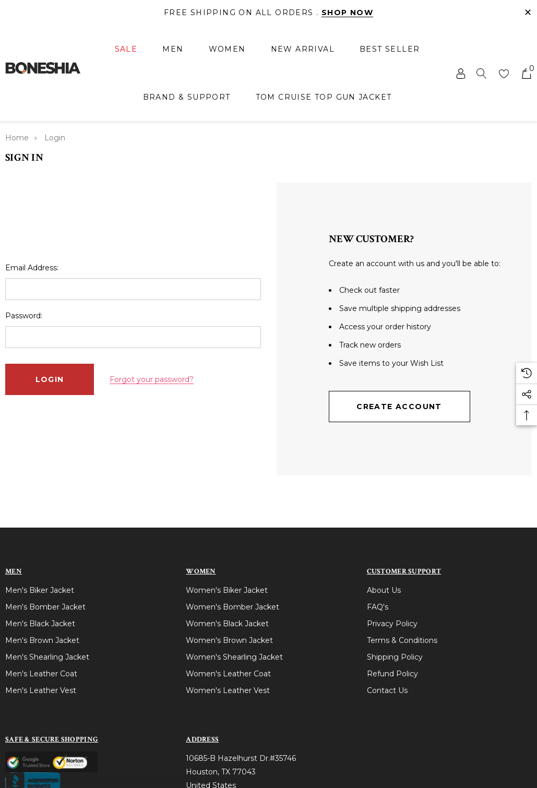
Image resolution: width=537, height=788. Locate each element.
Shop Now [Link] (347, 12)
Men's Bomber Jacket (45, 607)
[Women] (227, 49)
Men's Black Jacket (40, 623)
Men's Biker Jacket (39, 590)
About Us (384, 590)
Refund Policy (392, 673)
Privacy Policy (392, 623)
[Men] (172, 49)
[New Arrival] (302, 49)
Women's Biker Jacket (227, 590)
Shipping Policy (395, 657)
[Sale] (126, 49)
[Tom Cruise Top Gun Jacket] (323, 97)
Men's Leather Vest (40, 690)
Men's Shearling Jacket (47, 657)
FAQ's (377, 607)
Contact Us (387, 690)
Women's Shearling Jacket (234, 657)
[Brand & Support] (186, 97)
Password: (23, 315)
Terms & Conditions (402, 640)
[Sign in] (460, 73)
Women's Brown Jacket (229, 640)
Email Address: (31, 267)
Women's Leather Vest (228, 690)
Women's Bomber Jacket (232, 607)
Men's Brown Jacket (42, 640)
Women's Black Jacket (227, 623)
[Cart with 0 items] (526, 73)
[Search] (481, 73)
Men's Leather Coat (41, 673)
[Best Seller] (389, 49)
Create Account (399, 406)
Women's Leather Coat (228, 673)
